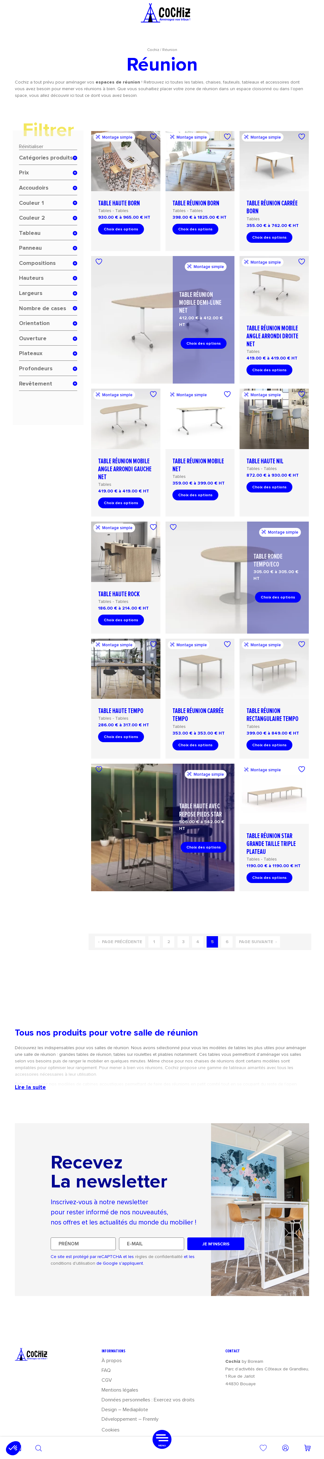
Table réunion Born (195, 203)
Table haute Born (119, 203)
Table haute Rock (119, 594)
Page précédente (120, 941)
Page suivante (258, 941)
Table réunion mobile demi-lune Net (200, 302)
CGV (107, 1380)
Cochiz (153, 50)
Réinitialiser (31, 146)
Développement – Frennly (130, 1419)
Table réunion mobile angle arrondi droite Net (272, 336)
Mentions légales (120, 1389)
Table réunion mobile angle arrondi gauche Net (125, 469)
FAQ (106, 1370)
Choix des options (121, 229)
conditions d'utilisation (73, 1263)
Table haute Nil (265, 461)
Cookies (111, 1429)
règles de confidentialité (159, 1256)
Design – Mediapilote (125, 1409)
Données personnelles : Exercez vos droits (148, 1399)
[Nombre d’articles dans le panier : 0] (307, 1448)
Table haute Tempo (120, 711)
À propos (112, 1360)
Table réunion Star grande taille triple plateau (271, 844)
